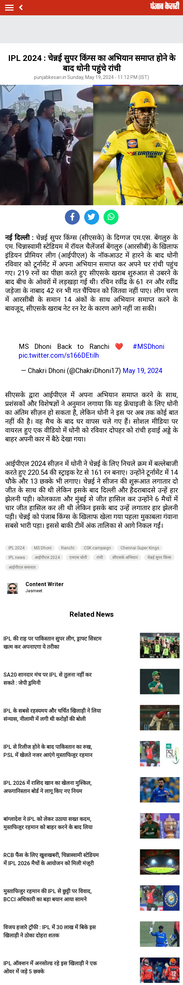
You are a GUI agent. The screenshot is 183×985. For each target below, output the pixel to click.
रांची (99, 557)
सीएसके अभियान (125, 557)
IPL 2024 (16, 548)
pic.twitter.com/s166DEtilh (59, 355)
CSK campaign (97, 548)
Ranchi (67, 548)
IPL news (16, 557)
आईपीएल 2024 (47, 557)
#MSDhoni (148, 346)
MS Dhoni (43, 548)
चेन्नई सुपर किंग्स (159, 557)
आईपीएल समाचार (22, 567)
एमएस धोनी (78, 557)
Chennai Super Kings (140, 548)
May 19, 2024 (142, 371)
